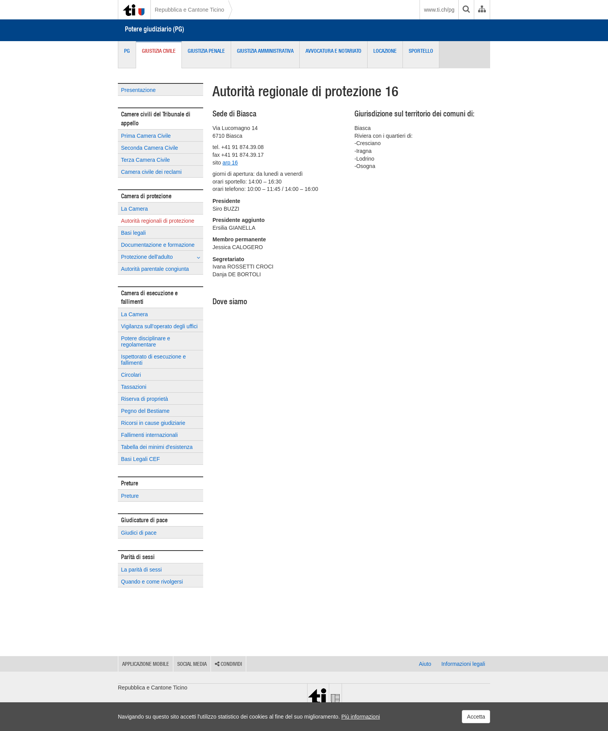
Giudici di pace (139, 533)
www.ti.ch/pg (439, 10)
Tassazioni (133, 387)
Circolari (131, 375)
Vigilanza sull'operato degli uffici (159, 326)
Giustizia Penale (206, 50)
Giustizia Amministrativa (265, 50)
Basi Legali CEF (140, 459)
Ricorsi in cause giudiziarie (153, 423)
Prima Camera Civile (146, 136)
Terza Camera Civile (145, 160)
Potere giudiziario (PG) (154, 28)
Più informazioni (360, 717)
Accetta (476, 717)
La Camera (134, 209)
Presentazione (138, 90)
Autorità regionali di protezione (157, 221)
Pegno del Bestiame (145, 411)
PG (127, 50)
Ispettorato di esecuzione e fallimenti (153, 359)
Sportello (421, 50)
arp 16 (230, 162)
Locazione (385, 50)
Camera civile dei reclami (151, 172)
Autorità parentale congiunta (155, 269)
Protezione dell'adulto (160, 257)
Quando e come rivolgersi (152, 582)
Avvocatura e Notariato (333, 50)
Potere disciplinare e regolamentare (145, 341)
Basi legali (133, 233)
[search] (466, 9)
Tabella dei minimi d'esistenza (157, 447)
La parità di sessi (141, 569)
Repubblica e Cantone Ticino (189, 10)
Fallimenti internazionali (149, 435)
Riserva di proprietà (144, 399)
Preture (130, 496)
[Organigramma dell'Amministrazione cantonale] (482, 9)
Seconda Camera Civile (149, 148)
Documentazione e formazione (158, 245)
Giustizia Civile (159, 50)
